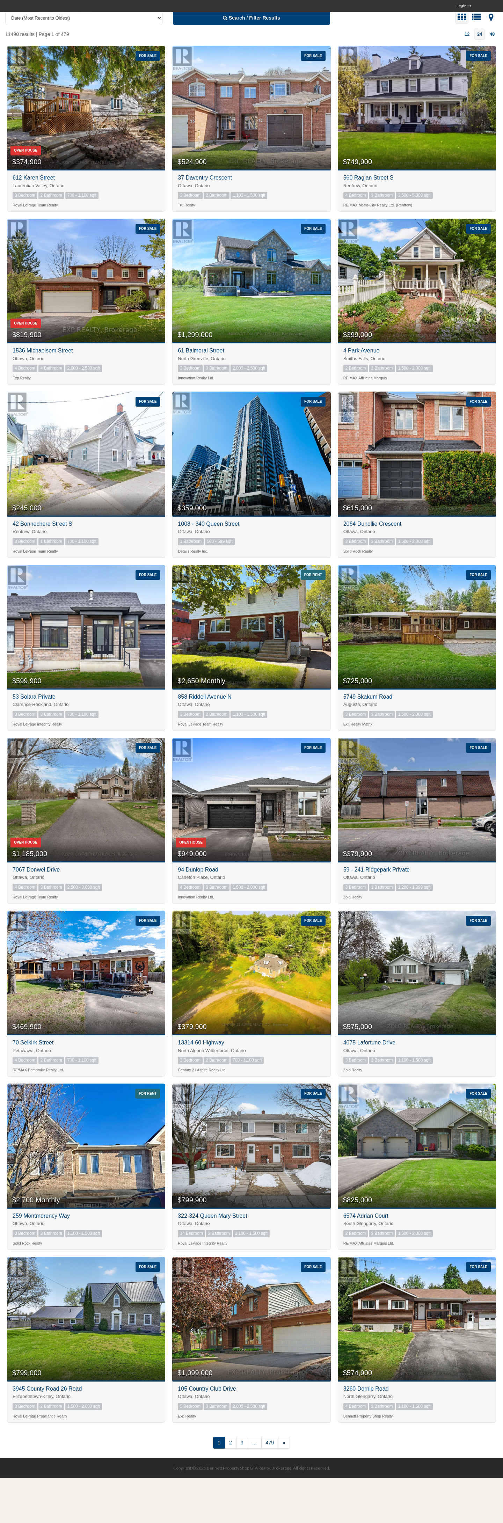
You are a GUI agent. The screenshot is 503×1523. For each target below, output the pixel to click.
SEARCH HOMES (340, 28)
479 (270, 1487)
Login (464, 5)
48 (492, 78)
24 (479, 78)
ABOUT (425, 28)
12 (467, 78)
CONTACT (455, 28)
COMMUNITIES (389, 28)
